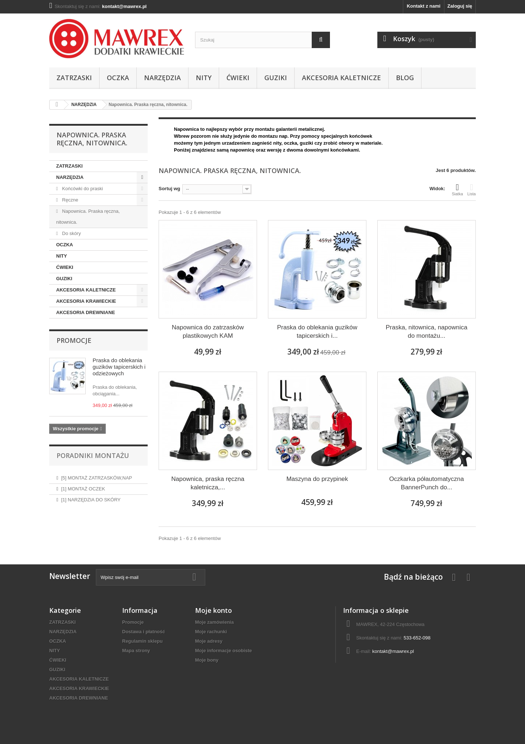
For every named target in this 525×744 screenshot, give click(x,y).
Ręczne (69, 200)
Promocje (74, 340)
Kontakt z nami (423, 6)
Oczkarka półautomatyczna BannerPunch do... (426, 483)
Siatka (457, 189)
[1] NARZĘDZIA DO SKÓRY (91, 497)
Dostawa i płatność (143, 631)
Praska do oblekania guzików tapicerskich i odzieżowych (119, 366)
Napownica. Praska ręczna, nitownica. (88, 216)
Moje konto (213, 610)
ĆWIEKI (237, 77)
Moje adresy (208, 641)
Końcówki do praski (82, 188)
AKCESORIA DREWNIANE (85, 312)
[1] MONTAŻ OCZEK (83, 486)
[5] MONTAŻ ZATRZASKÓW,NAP (96, 475)
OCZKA (118, 77)
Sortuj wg (169, 188)
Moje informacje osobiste (223, 650)
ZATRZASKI (74, 77)
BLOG (405, 77)
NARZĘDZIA (162, 77)
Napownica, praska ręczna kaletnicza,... (207, 483)
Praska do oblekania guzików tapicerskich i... (317, 331)
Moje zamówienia (214, 622)
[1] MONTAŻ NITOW (83, 518)
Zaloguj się (459, 6)
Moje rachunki (211, 631)
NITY (203, 77)
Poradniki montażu (93, 455)
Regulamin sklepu (142, 641)
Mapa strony (136, 650)
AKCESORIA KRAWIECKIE (86, 301)
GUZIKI (275, 77)
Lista (471, 189)
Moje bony (206, 660)
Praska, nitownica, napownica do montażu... (426, 331)
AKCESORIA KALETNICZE (341, 77)
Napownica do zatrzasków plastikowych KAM (208, 331)
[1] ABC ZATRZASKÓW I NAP (93, 507)
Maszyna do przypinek (317, 478)
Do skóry (71, 233)
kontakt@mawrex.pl (393, 651)
